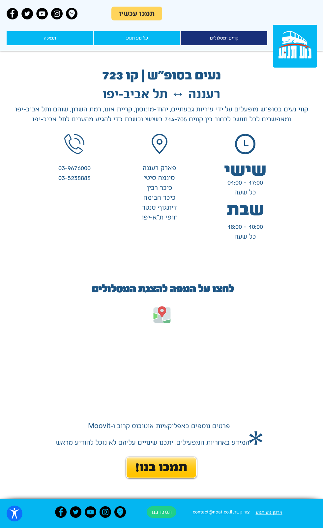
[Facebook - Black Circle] (12, 13)
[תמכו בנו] (161, 512)
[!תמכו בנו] (161, 467)
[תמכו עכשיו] (136, 13)
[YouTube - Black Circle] (42, 13)
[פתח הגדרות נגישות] (14, 513)
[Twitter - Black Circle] (27, 13)
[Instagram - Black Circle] (57, 13)
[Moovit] (71, 13)
